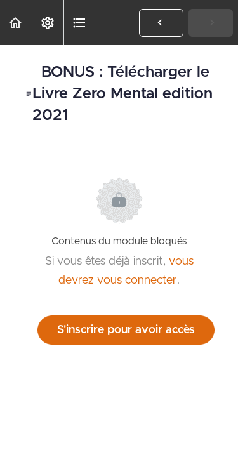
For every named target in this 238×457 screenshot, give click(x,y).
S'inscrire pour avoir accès (126, 330)
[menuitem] (47, 22)
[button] (16, 22)
